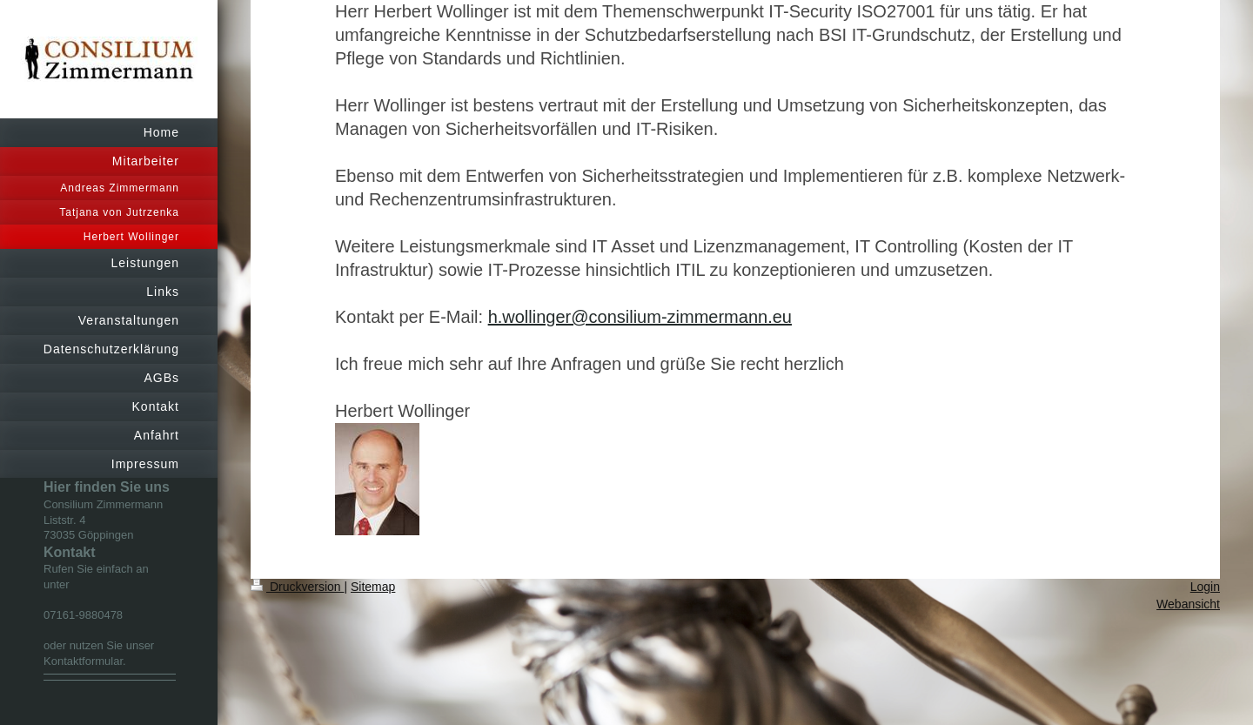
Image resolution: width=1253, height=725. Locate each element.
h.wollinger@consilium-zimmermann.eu (640, 316)
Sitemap (373, 587)
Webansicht (1188, 604)
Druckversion (297, 587)
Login (1205, 587)
